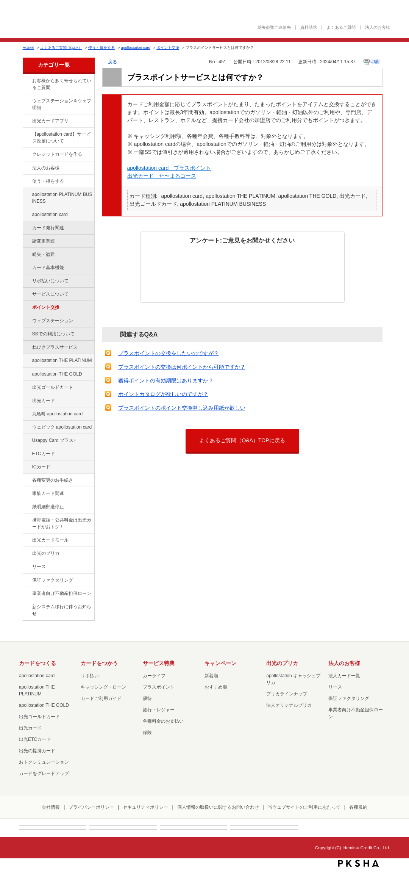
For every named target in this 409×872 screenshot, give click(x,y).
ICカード (41, 467)
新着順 (211, 675)
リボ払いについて (50, 280)
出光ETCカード (35, 739)
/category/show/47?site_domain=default (27, 401)
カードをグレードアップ (44, 773)
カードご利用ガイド (101, 698)
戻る (112, 61)
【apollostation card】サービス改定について (61, 138)
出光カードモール (50, 540)
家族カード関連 (48, 493)
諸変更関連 (43, 241)
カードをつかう (99, 663)
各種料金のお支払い (163, 721)
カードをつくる (37, 663)
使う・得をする (101, 47)
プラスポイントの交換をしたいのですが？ (168, 353)
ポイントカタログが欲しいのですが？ (163, 394)
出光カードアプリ (50, 121)
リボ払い (90, 675)
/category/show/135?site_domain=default (27, 101)
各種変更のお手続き (52, 480)
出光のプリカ (45, 553)
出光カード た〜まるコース (161, 176)
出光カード (43, 400)
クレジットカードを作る (57, 154)
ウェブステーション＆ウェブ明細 (61, 104)
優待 (147, 698)
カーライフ (154, 675)
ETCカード (43, 453)
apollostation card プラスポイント (169, 168)
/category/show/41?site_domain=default (27, 361)
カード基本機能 (48, 267)
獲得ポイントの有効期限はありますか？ (166, 380)
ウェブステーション (52, 320)
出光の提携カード (37, 750)
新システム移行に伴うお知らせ (61, 610)
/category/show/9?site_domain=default (27, 181)
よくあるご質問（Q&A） (61, 47)
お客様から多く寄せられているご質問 (61, 84)
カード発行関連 (48, 227)
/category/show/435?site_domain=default (27, 121)
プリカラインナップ (286, 694)
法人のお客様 (377, 27)
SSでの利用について (53, 334)
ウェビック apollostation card (62, 427)
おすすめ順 (215, 687)
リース (39, 566)
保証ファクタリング (52, 580)
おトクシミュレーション (44, 762)
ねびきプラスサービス (55, 347)
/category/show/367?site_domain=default (27, 441)
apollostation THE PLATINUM (62, 360)
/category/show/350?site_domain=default (27, 607)
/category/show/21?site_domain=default (27, 168)
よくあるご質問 (341, 27)
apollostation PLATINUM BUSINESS (62, 198)
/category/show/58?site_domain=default (27, 387)
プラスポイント (159, 687)
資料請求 (308, 27)
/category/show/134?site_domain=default (27, 81)
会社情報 (51, 807)
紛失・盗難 (43, 254)
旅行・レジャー (159, 709)
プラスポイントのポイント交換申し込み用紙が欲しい (181, 408)
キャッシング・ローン (103, 687)
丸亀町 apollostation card (57, 413)
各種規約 (358, 807)
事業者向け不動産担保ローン (61, 593)
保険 (147, 732)
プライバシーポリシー (91, 807)
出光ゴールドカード (52, 387)
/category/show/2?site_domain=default (27, 154)
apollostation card (135, 47)
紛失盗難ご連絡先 (274, 27)
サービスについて (50, 294)
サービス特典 (159, 663)
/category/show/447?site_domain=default (27, 195)
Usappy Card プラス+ (54, 440)
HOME (28, 47)
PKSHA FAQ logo (358, 863)
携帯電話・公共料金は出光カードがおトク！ (61, 523)
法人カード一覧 (344, 675)
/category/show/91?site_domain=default (27, 427)
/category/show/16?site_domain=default (27, 553)
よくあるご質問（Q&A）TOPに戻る (242, 440)
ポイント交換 (167, 47)
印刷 (374, 61)
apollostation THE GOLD (57, 374)
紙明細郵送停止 (48, 506)
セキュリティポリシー (145, 807)
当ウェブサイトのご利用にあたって (304, 807)
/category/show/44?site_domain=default (27, 374)
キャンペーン (220, 663)
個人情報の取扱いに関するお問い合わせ (218, 807)
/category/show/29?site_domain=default (27, 215)
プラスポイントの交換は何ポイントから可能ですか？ (181, 367)
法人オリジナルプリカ (289, 705)
